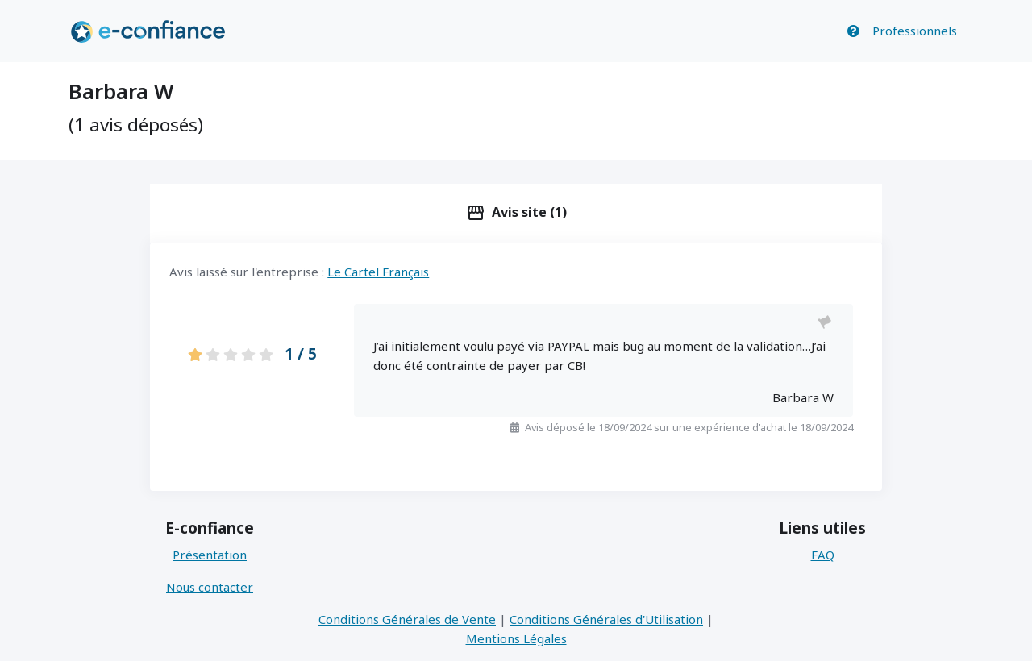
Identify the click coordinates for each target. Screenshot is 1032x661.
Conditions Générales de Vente (407, 619)
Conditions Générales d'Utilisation (606, 619)
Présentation (210, 555)
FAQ (822, 555)
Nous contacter (209, 587)
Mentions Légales (516, 638)
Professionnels (914, 31)
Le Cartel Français (378, 272)
